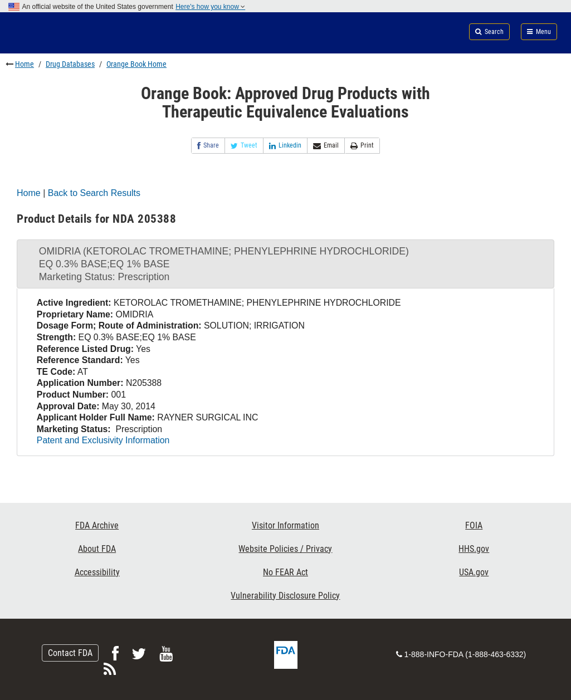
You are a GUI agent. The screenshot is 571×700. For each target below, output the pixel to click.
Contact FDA (70, 653)
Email (326, 145)
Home (24, 64)
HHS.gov (473, 549)
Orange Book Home (136, 64)
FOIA (473, 525)
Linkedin (285, 145)
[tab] (285, 263)
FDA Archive (97, 525)
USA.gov (474, 572)
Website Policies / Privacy (285, 549)
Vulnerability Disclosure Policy (285, 595)
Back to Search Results (94, 193)
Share (208, 145)
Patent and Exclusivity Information (103, 440)
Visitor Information (285, 525)
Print (362, 145)
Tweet (244, 145)
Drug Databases (70, 64)
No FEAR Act (285, 572)
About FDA (97, 549)
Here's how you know (210, 7)
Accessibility (97, 572)
